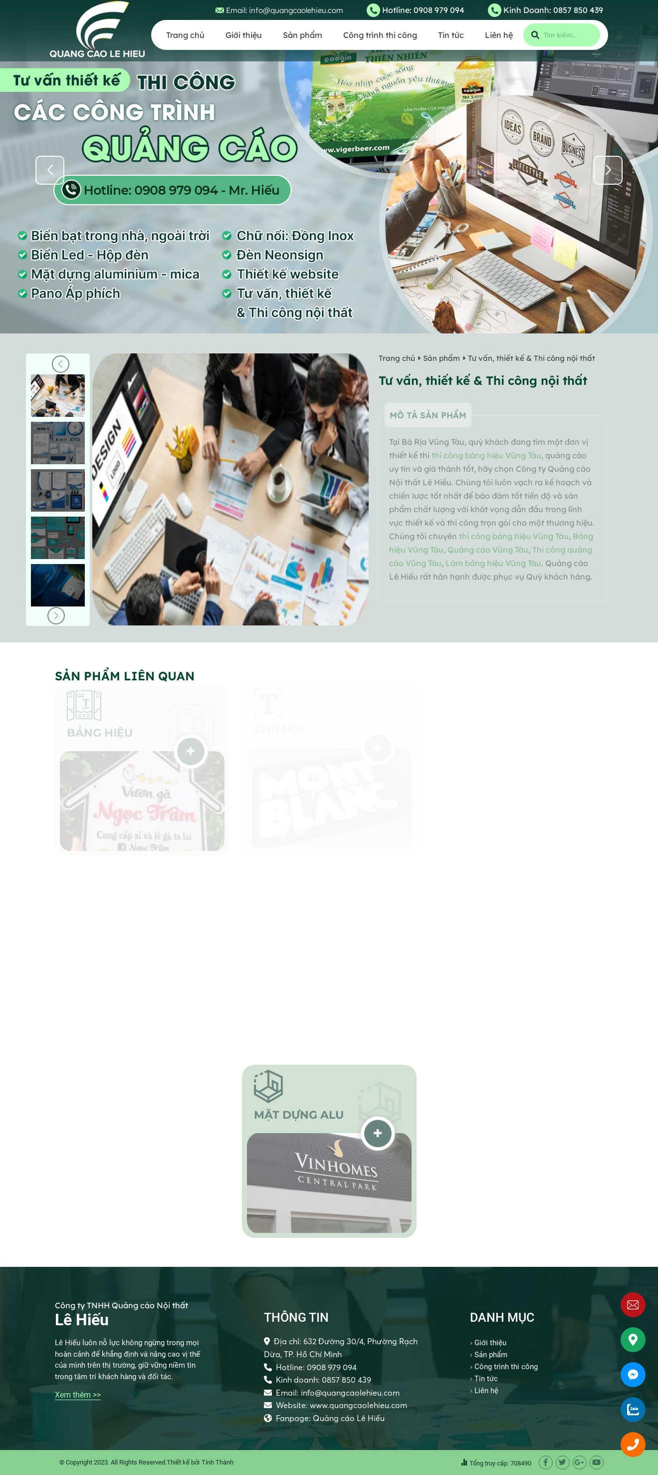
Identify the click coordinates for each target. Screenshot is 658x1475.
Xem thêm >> (78, 1395)
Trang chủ (185, 35)
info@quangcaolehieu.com (296, 10)
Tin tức (451, 35)
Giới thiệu (243, 35)
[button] (608, 170)
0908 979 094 (439, 10)
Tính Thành (217, 1462)
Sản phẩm (302, 35)
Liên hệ (499, 35)
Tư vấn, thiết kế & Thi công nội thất (531, 358)
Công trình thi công (380, 35)
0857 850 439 (578, 10)
